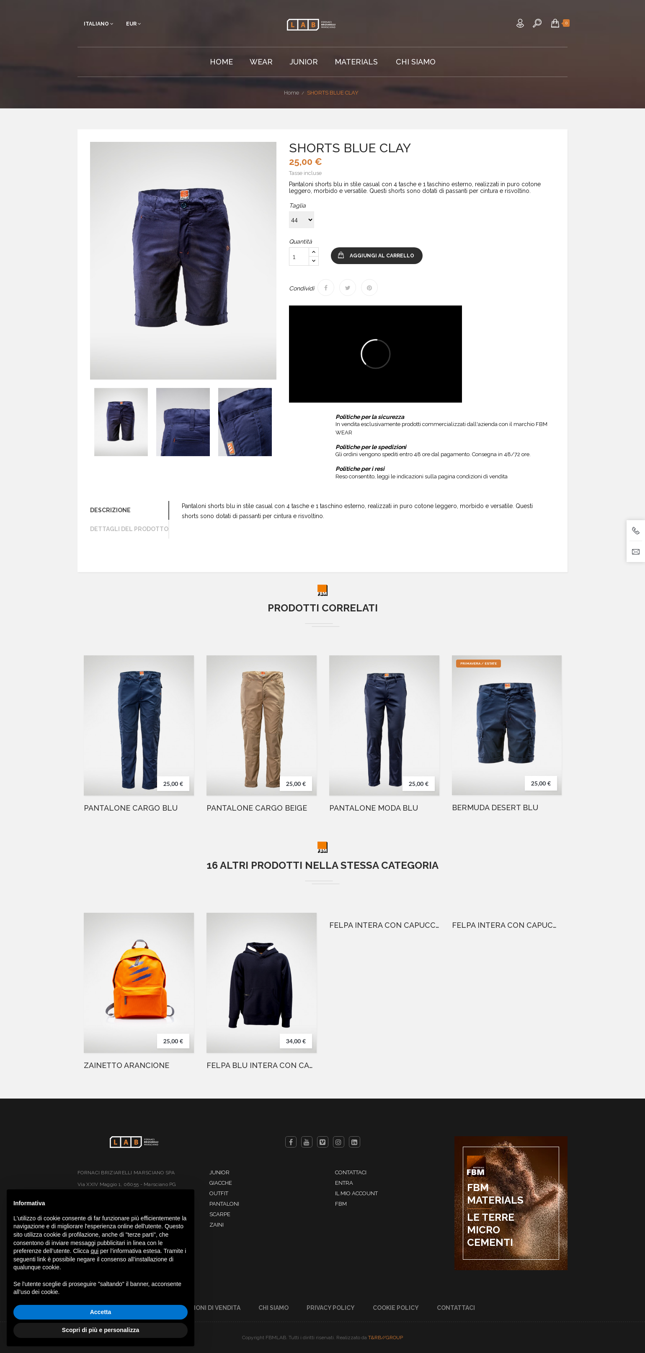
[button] (555, 23)
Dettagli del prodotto (129, 529)
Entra (344, 1183)
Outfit (218, 1193)
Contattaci (350, 1172)
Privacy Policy (331, 1307)
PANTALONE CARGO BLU (131, 808)
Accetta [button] (100, 1312)
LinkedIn (354, 1142)
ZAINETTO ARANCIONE (126, 1065)
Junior (219, 1172)
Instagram (338, 1142)
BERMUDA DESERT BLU (495, 808)
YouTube (306, 1142)
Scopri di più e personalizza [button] (100, 1330)
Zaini (216, 1225)
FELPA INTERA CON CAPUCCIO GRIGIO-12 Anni (507, 925)
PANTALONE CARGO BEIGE (256, 808)
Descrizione (110, 510)
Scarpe (219, 1214)
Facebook (291, 1142)
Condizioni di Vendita (205, 1307)
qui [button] (94, 1251)
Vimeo (322, 1142)
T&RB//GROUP (385, 1337)
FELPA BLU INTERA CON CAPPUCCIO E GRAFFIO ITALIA (261, 1065)
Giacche (220, 1183)
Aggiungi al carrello (382, 256)
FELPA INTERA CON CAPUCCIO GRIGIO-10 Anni (384, 925)
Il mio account (356, 1193)
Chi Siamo (273, 1307)
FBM (341, 1204)
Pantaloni (224, 1204)
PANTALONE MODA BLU (373, 808)
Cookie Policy (396, 1307)
